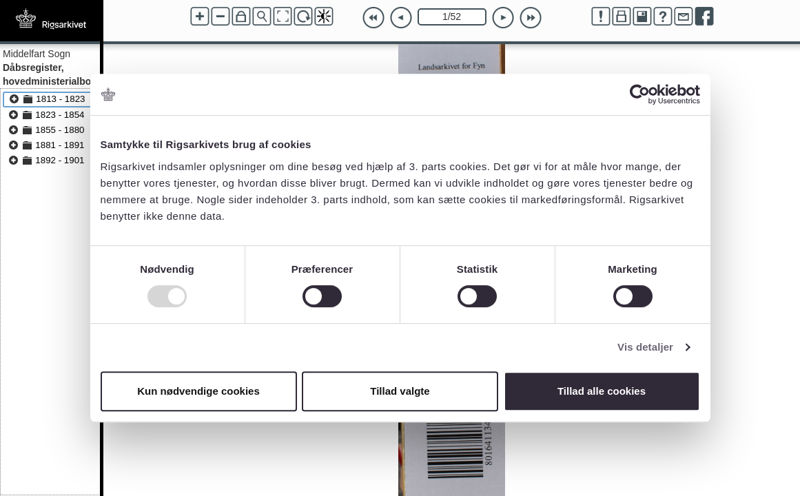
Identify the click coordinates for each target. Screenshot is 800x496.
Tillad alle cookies (601, 391)
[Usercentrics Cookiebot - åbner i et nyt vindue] (640, 94)
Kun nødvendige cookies (198, 391)
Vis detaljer (645, 347)
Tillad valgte (399, 391)
